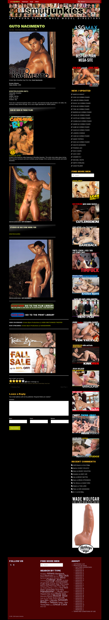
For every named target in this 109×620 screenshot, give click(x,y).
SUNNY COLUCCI (83, 468)
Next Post (63, 387)
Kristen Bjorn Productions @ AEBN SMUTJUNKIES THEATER (42, 322)
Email (32, 418)
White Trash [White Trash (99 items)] (43, 606)
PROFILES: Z (79, 610)
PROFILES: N (79, 590)
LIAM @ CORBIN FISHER (81, 100)
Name (11, 418)
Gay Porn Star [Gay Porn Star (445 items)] (59, 586)
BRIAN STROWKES (84, 480)
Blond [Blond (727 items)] (62, 578)
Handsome (30, 383)
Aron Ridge (86, 465)
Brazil (32, 29)
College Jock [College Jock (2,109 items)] (54, 579)
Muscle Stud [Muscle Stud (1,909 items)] (60, 595)
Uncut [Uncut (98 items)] (51, 604)
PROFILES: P (79, 593)
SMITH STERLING (78, 163)
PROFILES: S (79, 598)
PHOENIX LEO (77, 148)
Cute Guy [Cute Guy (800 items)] (44, 584)
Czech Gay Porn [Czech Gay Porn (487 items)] (57, 584)
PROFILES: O (79, 592)
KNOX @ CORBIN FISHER (81, 142)
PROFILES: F (79, 577)
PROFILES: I (79, 582)
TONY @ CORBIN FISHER (81, 109)
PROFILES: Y (79, 608)
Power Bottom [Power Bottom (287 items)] (53, 598)
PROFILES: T (79, 600)
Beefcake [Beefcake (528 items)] (49, 576)
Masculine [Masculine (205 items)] (43, 596)
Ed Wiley (81, 492)
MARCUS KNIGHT (78, 94)
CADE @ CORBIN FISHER (81, 136)
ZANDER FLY (77, 157)
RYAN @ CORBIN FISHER (81, 106)
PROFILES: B (79, 570)
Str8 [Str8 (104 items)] (48, 602)
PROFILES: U (79, 601)
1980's (29, 29)
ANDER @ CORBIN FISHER (81, 124)
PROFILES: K (79, 585)
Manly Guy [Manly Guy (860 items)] (60, 593)
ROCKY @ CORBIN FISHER (81, 103)
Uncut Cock (47, 383)
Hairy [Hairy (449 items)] (62, 590)
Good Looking (24, 383)
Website (53, 418)
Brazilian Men (13, 383)
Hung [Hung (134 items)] (55, 592)
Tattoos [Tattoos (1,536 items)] (54, 602)
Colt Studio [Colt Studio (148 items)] (65, 580)
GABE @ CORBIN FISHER (81, 127)
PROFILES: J (79, 583)
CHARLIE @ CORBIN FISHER (82, 121)
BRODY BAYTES (82, 477)
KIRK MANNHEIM (83, 489)
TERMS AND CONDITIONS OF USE (84, 611)
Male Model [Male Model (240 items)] (51, 594)
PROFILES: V (79, 603)
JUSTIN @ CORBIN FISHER (81, 118)
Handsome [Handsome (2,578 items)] (47, 591)
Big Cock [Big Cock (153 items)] (56, 576)
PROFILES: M (79, 588)
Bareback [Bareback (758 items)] (59, 573)
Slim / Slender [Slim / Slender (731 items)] (50, 600)
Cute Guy (19, 383)
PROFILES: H (79, 580)
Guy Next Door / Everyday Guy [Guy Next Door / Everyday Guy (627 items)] (54, 589)
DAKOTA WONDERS (79, 145)
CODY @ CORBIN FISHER (81, 97)
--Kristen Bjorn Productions (20, 29)
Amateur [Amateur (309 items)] (43, 574)
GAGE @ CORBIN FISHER (81, 130)
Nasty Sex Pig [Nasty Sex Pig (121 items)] (44, 598)
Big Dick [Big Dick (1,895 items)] (64, 575)
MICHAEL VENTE (78, 160)
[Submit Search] (78, 1)
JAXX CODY (77, 154)
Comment (12, 399)
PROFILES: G (79, 578)
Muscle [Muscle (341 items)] (50, 596)
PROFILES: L (79, 587)
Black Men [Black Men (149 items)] (57, 578)
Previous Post (15, 387)
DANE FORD (86, 483)
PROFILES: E (79, 575)
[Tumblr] (13, 564)
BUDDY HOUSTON (84, 471)
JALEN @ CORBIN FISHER (81, 115)
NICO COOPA (77, 151)
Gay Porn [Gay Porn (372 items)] (49, 586)
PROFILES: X (79, 606)
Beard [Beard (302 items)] (42, 576)
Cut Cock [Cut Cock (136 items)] (42, 582)
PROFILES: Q (79, 595)
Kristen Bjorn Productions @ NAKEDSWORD (36, 325)
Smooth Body (41, 383)
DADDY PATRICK (78, 139)
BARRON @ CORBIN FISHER (82, 112)
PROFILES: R (79, 596)
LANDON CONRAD (79, 133)
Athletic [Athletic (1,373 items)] (51, 573)
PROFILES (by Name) (80, 565)
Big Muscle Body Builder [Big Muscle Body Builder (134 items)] (46, 578)
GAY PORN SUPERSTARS (83, 567)
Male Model (35, 383)
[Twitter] (10, 564)
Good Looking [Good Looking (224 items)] (47, 588)
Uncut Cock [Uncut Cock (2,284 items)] (60, 604)
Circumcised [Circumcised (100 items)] (43, 580)
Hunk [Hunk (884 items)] (60, 591)
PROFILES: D (79, 574)
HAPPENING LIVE (79, 564)
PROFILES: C (79, 572)
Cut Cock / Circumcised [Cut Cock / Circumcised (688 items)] (56, 582)
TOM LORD (82, 486)
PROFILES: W (79, 605)
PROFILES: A (79, 569)
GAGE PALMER (78, 166)
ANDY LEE (84, 474)
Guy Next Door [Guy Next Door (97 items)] (55, 588)
